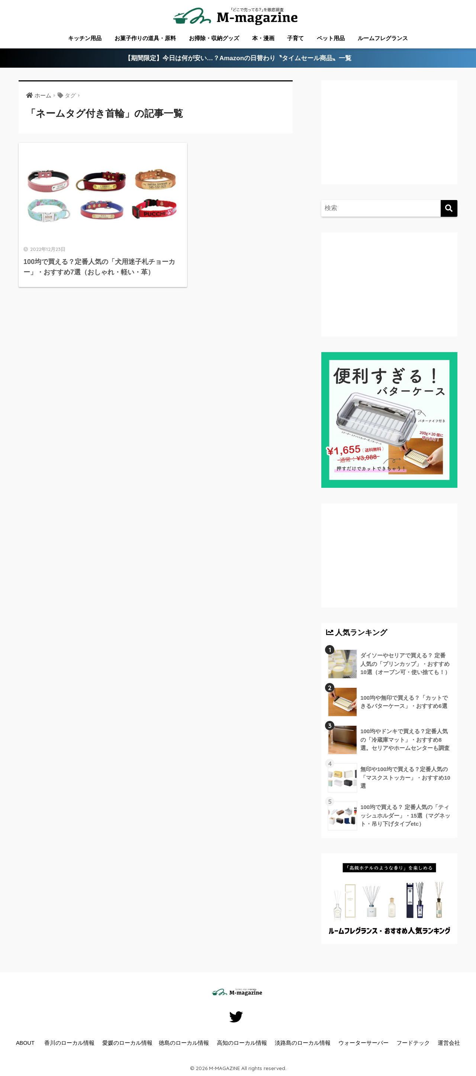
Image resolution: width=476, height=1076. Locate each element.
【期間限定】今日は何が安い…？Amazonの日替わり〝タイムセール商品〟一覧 (238, 58)
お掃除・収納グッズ (214, 38)
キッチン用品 (85, 38)
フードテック (413, 1043)
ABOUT (25, 1043)
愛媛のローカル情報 (127, 1043)
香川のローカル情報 (69, 1043)
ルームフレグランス (383, 38)
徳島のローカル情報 (184, 1043)
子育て (295, 38)
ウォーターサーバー (363, 1043)
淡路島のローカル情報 (303, 1043)
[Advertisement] (388, 140)
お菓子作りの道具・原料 (145, 38)
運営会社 (449, 1043)
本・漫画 (263, 38)
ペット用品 (331, 38)
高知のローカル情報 (242, 1043)
